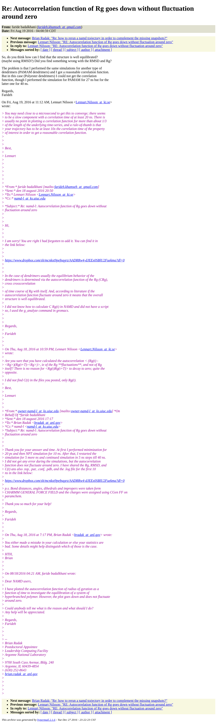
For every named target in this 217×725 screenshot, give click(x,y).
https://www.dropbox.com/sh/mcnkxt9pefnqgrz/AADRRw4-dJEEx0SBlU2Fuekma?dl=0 (64, 260)
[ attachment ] (102, 50)
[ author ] (85, 50)
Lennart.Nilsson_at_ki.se (93, 102)
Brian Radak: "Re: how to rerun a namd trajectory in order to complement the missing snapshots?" (99, 38)
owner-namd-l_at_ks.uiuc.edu (38, 411)
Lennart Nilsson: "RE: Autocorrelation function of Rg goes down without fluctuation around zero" (105, 42)
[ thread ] (57, 50)
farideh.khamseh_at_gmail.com (76, 187)
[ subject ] (71, 50)
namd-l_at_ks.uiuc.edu (30, 198)
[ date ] (45, 50)
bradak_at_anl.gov (47, 422)
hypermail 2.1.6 (46, 719)
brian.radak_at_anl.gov (21, 674)
